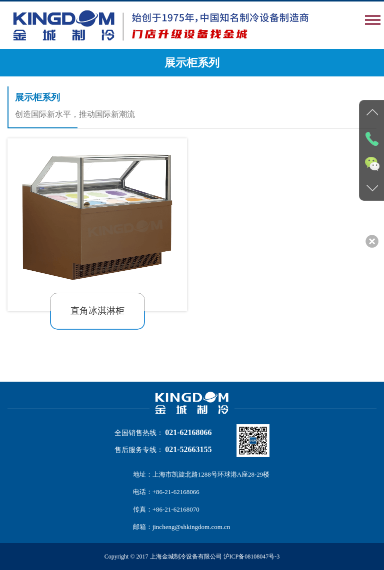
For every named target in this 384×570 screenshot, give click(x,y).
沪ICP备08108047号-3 (252, 556)
